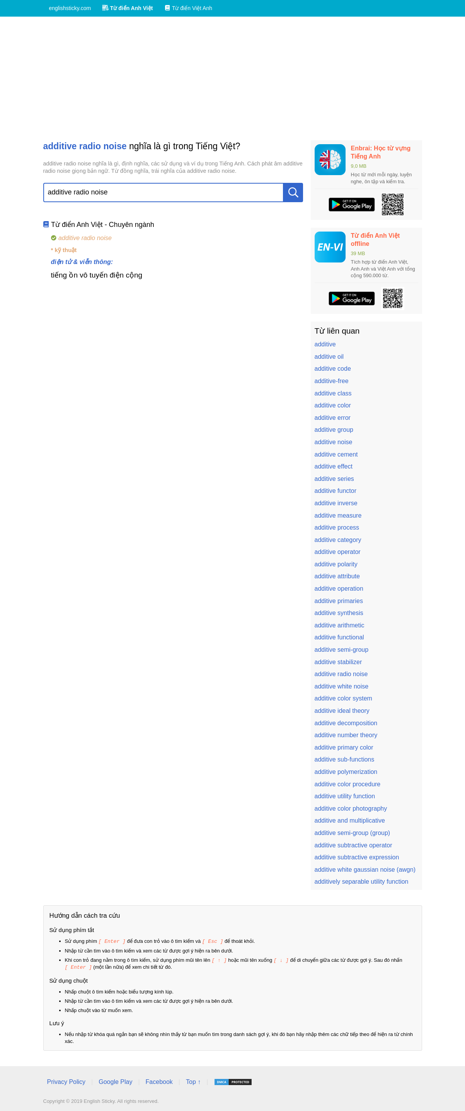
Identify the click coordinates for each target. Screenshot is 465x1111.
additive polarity (336, 564)
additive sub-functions (345, 759)
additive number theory (346, 735)
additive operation (339, 588)
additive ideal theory (342, 710)
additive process (337, 527)
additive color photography (351, 808)
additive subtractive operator (353, 845)
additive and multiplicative (350, 820)
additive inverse (336, 503)
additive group (334, 429)
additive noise (334, 442)
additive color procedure (348, 784)
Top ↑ (193, 1080)
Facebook (159, 1080)
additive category (338, 540)
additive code (333, 368)
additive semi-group (342, 649)
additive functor (336, 490)
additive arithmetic (340, 625)
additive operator (338, 552)
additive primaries (339, 601)
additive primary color (344, 747)
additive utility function (345, 796)
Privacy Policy (66, 1080)
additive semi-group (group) (352, 833)
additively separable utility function (362, 881)
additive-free (332, 381)
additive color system (343, 698)
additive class (333, 393)
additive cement (336, 454)
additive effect (334, 466)
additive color (333, 405)
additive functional (339, 637)
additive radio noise (341, 674)
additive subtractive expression (357, 857)
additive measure (338, 515)
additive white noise (342, 686)
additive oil (329, 356)
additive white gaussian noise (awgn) (365, 869)
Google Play (115, 1080)
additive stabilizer (338, 662)
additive (325, 344)
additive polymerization (346, 771)
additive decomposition (346, 723)
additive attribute (337, 576)
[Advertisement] (233, 78)
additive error (333, 417)
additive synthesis (339, 613)
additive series (334, 478)
